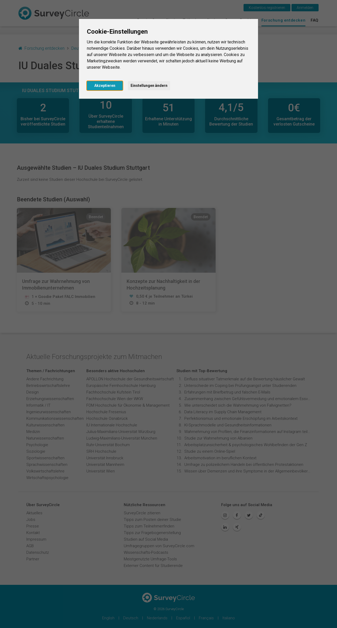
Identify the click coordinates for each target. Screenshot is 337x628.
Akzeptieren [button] (105, 85)
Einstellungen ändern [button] (149, 85)
